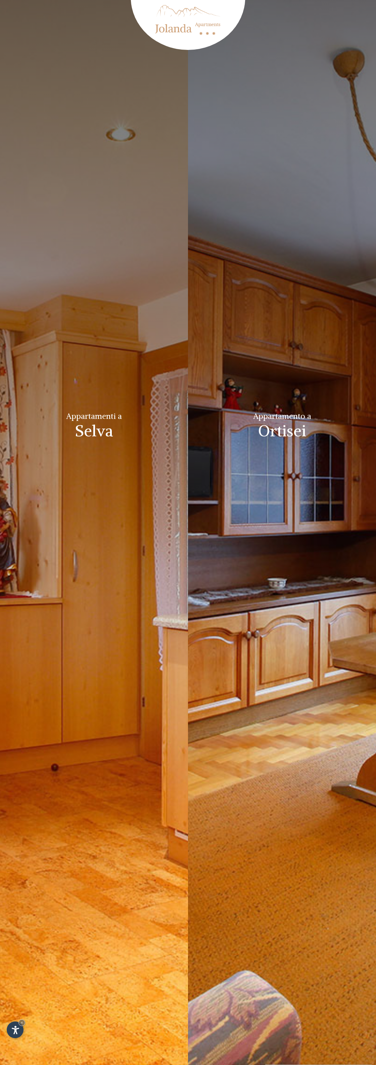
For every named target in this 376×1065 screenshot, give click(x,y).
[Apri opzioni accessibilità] (15, 1029)
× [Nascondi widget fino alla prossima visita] (21, 1022)
